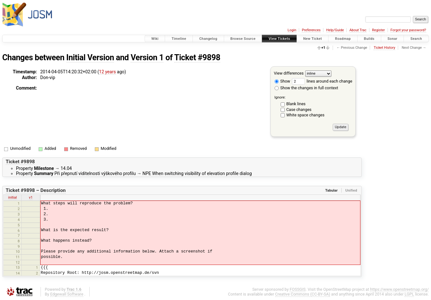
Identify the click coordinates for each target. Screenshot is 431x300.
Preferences (311, 30)
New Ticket (312, 39)
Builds (369, 39)
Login (292, 30)
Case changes (299, 109)
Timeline (178, 39)
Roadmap (343, 39)
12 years (107, 71)
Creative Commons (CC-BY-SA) (302, 294)
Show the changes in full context (306, 87)
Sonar (392, 39)
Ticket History (384, 48)
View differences (289, 73)
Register (378, 30)
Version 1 (147, 57)
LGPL (409, 294)
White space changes (305, 115)
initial (12, 197)
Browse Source (243, 39)
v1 (31, 197)
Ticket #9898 (197, 57)
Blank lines (296, 103)
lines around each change (322, 81)
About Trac (358, 30)
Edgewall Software (66, 294)
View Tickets (279, 39)
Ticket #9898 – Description (36, 190)
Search (416, 39)
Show (282, 81)
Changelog (208, 39)
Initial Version (90, 57)
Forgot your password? (408, 30)
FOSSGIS (298, 289)
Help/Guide (335, 30)
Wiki (155, 39)
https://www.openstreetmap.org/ (399, 289)
